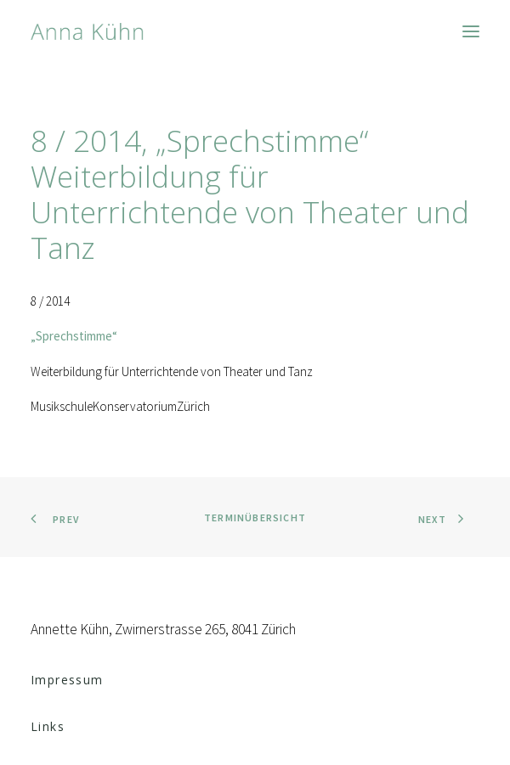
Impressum (67, 680)
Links (48, 726)
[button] (471, 31)
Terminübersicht (255, 517)
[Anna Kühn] (87, 31)
